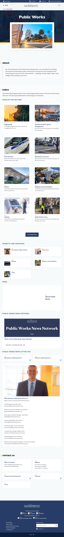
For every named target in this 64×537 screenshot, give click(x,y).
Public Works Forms (41, 217)
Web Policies (9, 524)
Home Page (6, 1)
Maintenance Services (42, 157)
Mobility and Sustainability (43, 187)
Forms (6, 485)
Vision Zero (45, 250)
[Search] (56, 525)
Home (4, 9)
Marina (6, 187)
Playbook (37, 476)
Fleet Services (8, 157)
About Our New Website (54, 1)
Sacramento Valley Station (19, 250)
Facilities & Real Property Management (43, 125)
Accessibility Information (12, 526)
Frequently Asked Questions (12, 476)
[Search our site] (45, 525)
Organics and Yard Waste (49, 261)
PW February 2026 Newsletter (13, 358)
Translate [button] (33, 1)
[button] (5, 5)
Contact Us (42, 1)
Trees (13, 273)
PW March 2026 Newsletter (43, 358)
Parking (6, 217)
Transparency (9, 530)
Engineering (8, 124)
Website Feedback (10, 528)
